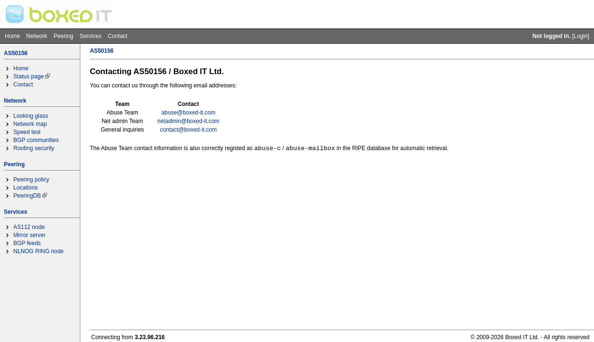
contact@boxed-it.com (188, 129)
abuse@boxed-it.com (189, 112)
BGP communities (36, 140)
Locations (25, 187)
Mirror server (29, 235)
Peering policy (31, 179)
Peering (63, 36)
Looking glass (30, 116)
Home (12, 36)
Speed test (26, 132)
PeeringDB (27, 195)
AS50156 (16, 53)
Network (36, 36)
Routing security (33, 148)
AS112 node (29, 227)
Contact (117, 36)
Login (580, 36)
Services (90, 36)
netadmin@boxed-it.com (188, 121)
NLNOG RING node (38, 251)
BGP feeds (27, 243)
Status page (28, 76)
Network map (30, 124)
